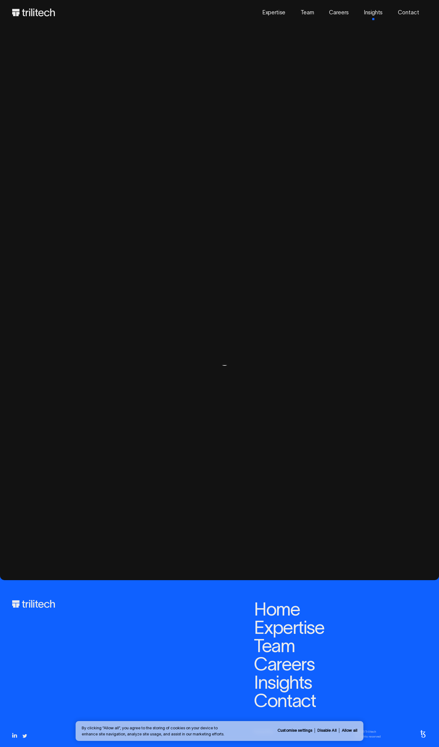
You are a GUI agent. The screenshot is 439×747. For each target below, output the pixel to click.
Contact (408, 12)
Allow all (349, 730)
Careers (338, 12)
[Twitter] (25, 736)
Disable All (326, 730)
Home (277, 609)
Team (307, 12)
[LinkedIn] (14, 735)
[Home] (33, 12)
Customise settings (294, 730)
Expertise (273, 12)
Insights (373, 12)
